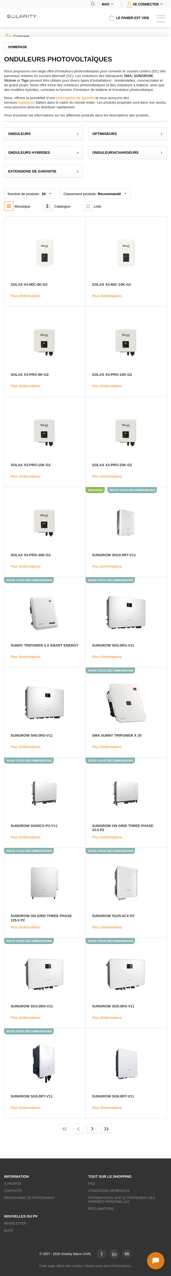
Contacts (13, 1191)
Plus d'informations (25, 296)
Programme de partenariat (29, 1198)
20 (43, 194)
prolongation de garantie (75, 98)
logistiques (26, 102)
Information (16, 1176)
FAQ (91, 1184)
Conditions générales (109, 1191)
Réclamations (101, 1209)
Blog (8, 1230)
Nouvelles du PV (21, 1216)
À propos (12, 1184)
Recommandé (109, 194)
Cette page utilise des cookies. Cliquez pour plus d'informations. (85, 1266)
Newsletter (15, 1223)
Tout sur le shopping (110, 1176)
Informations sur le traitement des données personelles (121, 1200)
